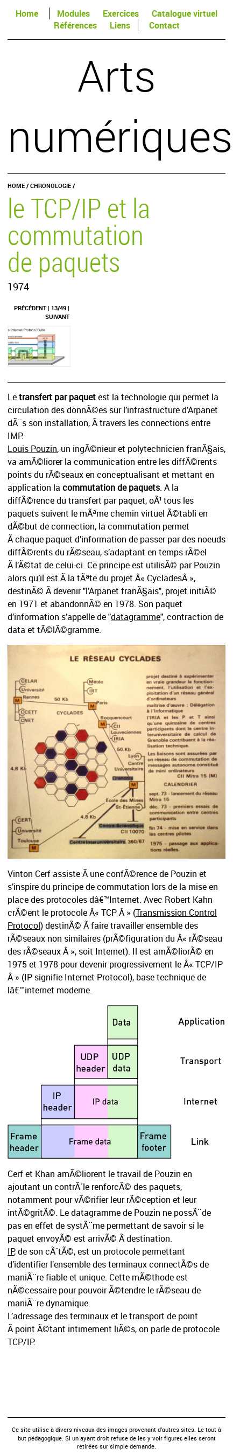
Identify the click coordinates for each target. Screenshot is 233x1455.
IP (11, 1251)
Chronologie (50, 186)
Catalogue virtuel (184, 13)
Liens (120, 25)
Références (75, 25)
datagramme (135, 617)
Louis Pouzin (32, 449)
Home (27, 13)
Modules (73, 13)
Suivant (57, 316)
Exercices (121, 13)
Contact (164, 25)
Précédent (30, 308)
